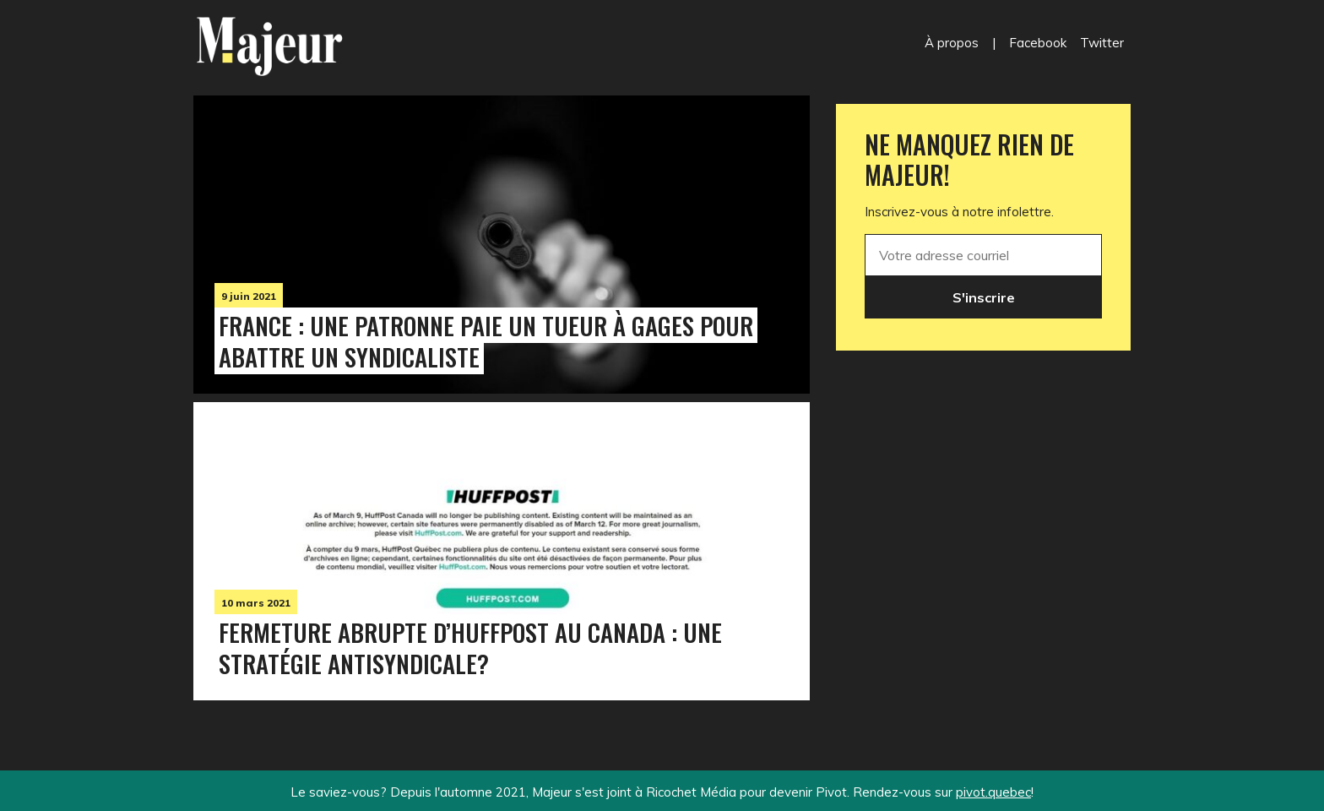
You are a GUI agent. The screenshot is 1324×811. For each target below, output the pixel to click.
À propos (952, 43)
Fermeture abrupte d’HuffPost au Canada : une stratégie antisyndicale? (470, 647)
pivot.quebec (993, 792)
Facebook (1037, 43)
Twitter (1102, 43)
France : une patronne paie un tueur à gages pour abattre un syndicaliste (486, 341)
